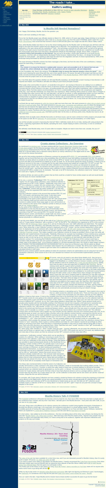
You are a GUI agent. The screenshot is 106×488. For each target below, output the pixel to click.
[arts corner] (6, 12)
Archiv (91, 10)
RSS (101, 483)
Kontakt (5, 21)
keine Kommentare (56, 134)
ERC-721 (74, 156)
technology (62, 118)
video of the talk (27, 459)
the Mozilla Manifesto (71, 75)
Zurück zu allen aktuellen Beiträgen (75, 10)
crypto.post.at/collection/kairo (88, 262)
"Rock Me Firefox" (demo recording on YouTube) (70, 468)
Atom (104, 483)
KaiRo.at (103, 486)
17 (23, 15)
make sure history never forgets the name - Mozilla (75, 475)
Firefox (68, 12)
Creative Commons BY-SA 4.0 (53, 132)
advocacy (41, 118)
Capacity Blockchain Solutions (69, 146)
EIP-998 (61, 158)
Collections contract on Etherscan (67, 220)
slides (31, 403)
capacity (41, 388)
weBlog (5, 11)
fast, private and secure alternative (82, 107)
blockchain (36, 388)
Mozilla (45, 12)
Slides (4, 16)
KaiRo (22, 134)
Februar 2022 (93, 15)
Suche (5, 22)
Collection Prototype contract (28, 232)
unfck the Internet (48, 103)
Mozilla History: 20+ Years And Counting (39, 417)
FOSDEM (25, 400)
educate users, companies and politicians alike (71, 105)
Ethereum (53, 388)
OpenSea (92, 264)
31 (23, 18)
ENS (77, 166)
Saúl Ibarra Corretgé (78, 412)
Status (63, 12)
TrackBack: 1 (73, 388)
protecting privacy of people (55, 110)
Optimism (25, 475)
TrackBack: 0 (65, 134)
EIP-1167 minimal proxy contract (81, 229)
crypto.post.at (54, 259)
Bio (4, 9)
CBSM (103, 487)
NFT (58, 388)
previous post (35, 146)
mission (45, 134)
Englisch (57, 13)
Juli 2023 (92, 13)
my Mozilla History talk (62, 40)
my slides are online (43, 461)
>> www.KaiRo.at (6, 25)
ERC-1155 (91, 156)
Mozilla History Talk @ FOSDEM (62, 397)
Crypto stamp (23, 148)
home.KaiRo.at (7, 7)
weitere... (92, 17)
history (35, 134)
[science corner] (7, 14)
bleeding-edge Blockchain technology (52, 473)
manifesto (39, 134)
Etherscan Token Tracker (39, 224)
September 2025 (94, 12)
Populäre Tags (37, 12)
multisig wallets (32, 205)
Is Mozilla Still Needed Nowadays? (62, 28)
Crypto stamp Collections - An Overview (62, 143)
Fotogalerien (6, 17)
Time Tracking (6, 19)
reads (43, 63)
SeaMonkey (52, 12)
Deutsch (51, 13)
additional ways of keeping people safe (32, 112)
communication (51, 118)
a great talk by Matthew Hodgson (45, 412)
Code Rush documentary (88, 463)
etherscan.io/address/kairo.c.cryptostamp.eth (58, 237)
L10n (58, 12)
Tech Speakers (50, 480)
